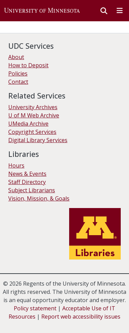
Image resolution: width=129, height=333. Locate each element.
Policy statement (35, 308)
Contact (18, 81)
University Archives (32, 107)
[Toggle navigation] (120, 10)
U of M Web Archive (33, 115)
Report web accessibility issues (80, 316)
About (16, 57)
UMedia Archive (28, 123)
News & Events (27, 173)
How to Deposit (28, 65)
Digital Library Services (37, 140)
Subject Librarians (31, 190)
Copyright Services (32, 132)
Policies (18, 73)
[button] (42, 10)
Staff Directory (27, 182)
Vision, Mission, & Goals (38, 198)
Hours (16, 165)
